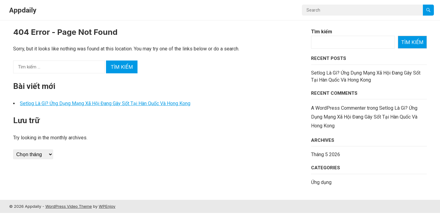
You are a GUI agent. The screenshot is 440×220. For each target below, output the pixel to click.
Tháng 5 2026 (325, 154)
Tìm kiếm (321, 32)
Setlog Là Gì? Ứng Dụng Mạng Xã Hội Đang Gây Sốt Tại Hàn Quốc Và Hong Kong (105, 103)
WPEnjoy (107, 206)
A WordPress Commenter (338, 108)
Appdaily (22, 10)
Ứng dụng (321, 182)
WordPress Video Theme (68, 206)
